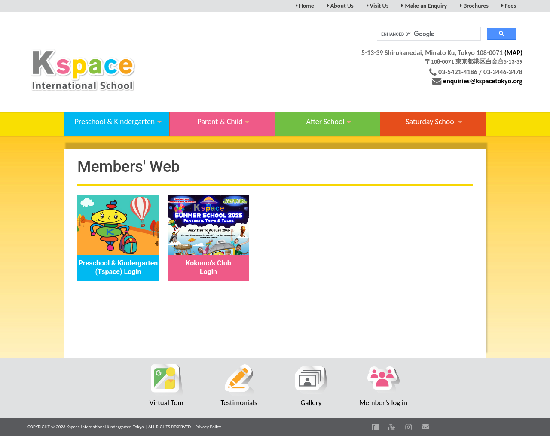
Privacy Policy (208, 427)
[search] (428, 34)
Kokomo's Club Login (208, 267)
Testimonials (238, 402)
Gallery (311, 402)
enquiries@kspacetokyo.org (482, 81)
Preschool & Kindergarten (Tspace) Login (118, 267)
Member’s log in (383, 402)
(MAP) (513, 53)
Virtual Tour (167, 402)
